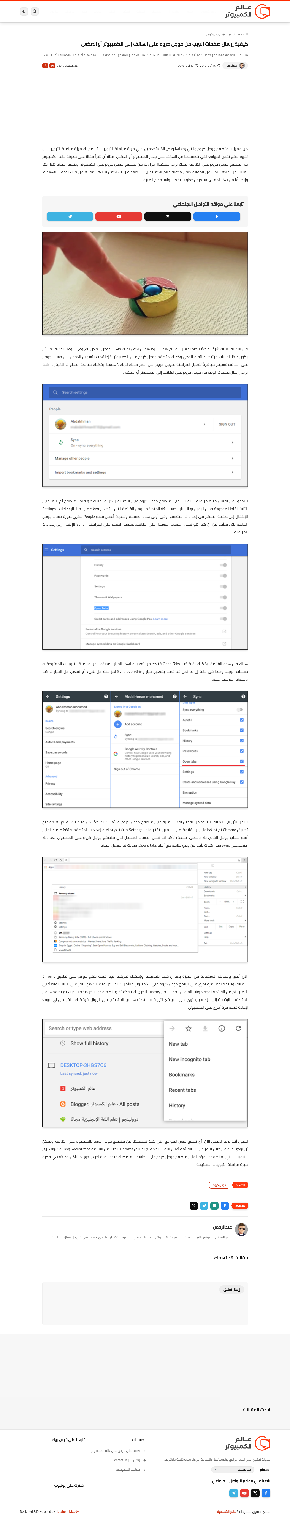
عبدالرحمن (231, 65)
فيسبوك (157, 11)
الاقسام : (264, 1470)
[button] (225, 1206)
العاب (112, 11)
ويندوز (190, 11)
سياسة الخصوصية (131, 1469)
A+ (52, 65)
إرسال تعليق (231, 1289)
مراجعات (69, 11)
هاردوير (53, 11)
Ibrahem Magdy (68, 1511)
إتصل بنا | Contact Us (129, 1460)
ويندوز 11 (173, 11)
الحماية (140, 11)
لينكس (126, 11)
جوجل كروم (213, 34)
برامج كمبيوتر (208, 11)
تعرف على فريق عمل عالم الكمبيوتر (118, 1450)
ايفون (84, 11)
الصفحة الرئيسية (237, 34)
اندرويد (98, 11)
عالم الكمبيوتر (226, 1511)
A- (44, 65)
